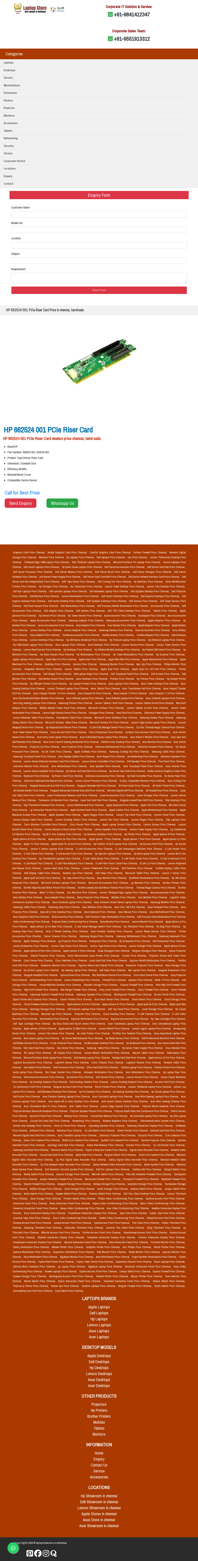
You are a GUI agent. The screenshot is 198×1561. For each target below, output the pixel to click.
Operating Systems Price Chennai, (107, 1125)
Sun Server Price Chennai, (71, 1048)
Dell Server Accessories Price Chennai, (125, 567)
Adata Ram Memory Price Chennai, (106, 1145)
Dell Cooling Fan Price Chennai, (115, 581)
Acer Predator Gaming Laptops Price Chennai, (67, 1096)
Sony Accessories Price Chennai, (153, 630)
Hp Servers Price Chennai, (53, 615)
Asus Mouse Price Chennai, (133, 912)
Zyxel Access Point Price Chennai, (112, 1223)
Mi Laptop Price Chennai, (38, 1052)
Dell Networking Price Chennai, (46, 980)
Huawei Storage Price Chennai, (30, 1276)
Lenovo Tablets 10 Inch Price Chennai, (148, 708)
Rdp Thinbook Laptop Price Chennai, (92, 562)
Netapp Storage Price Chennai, (109, 1184)
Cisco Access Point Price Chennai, (68, 732)
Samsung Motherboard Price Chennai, (137, 936)
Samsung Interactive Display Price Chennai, (150, 1125)
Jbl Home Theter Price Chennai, (168, 785)
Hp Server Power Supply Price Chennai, (143, 1048)
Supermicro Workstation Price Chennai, (74, 1252)
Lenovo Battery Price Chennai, (46, 630)
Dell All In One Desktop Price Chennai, (121, 742)
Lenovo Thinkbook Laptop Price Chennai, (150, 1086)
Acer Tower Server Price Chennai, (31, 732)
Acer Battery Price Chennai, (122, 625)
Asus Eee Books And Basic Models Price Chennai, (39, 698)
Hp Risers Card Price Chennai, (68, 776)
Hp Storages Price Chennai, (54, 586)
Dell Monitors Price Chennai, (45, 596)
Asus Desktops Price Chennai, (92, 678)
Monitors (9, 116)
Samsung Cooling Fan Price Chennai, (129, 751)
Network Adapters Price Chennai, (120, 1121)
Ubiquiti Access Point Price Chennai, (166, 1218)
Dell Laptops (99, 1313)
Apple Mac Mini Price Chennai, (124, 659)
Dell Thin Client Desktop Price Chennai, (130, 610)
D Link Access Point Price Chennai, (74, 853)
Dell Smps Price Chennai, (110, 873)
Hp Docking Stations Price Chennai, (49, 1082)
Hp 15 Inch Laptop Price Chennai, (42, 970)
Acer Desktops (99, 1385)
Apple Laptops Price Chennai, (28, 659)
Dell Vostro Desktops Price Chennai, (120, 596)
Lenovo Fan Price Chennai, (115, 819)
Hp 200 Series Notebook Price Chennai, (87, 640)
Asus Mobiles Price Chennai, (97, 907)
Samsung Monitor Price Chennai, (117, 664)
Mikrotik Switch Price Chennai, (108, 1174)
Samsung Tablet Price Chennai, (30, 907)
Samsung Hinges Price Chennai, (97, 936)
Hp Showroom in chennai (99, 1496)
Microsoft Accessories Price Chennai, (109, 882)
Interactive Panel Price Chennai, (30, 1203)
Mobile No (17, 223)
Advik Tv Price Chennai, (167, 980)
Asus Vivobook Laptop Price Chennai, (72, 902)
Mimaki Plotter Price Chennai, (68, 1247)
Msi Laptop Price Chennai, (142, 970)
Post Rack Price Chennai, (171, 761)
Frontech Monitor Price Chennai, (168, 1242)
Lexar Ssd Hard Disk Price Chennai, (99, 800)
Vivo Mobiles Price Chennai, (153, 897)
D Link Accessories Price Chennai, (95, 848)
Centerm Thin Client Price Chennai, (125, 1227)
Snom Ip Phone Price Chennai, (70, 1125)
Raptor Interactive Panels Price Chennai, (106, 1150)
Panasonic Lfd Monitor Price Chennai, (59, 800)
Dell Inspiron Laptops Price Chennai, (87, 1009)
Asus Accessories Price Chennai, (167, 892)
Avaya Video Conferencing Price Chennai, (82, 1208)
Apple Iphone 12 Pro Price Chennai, (166, 1057)
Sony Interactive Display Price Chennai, (45, 1213)
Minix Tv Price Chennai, (53, 892)
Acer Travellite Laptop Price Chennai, (78, 1135)
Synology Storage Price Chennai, (48, 1009)
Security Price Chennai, (150, 1135)
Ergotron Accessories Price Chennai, (130, 1018)
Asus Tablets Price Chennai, (106, 688)
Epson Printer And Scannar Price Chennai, (36, 999)
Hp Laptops (99, 1319)
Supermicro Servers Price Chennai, (134, 1261)
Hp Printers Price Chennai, (151, 678)
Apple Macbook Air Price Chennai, (160, 659)
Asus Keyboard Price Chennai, (100, 912)
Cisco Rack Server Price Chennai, (151, 975)
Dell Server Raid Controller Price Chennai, (105, 576)
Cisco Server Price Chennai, (39, 960)
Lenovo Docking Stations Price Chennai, (132, 1082)
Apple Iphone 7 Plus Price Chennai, (142, 839)
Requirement (18, 269)
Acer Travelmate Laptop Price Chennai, (129, 1023)
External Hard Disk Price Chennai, (167, 1130)
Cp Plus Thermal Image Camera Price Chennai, (160, 727)
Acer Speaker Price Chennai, (106, 766)
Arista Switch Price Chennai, (39, 1193)
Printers (8, 100)
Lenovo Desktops (99, 1373)
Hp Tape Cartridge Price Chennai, (168, 1018)
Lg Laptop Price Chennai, (72, 1266)
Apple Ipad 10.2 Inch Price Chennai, (42, 878)
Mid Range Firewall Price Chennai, (79, 989)
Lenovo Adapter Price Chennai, (80, 630)
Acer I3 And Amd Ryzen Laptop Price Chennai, (104, 737)
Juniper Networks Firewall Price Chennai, (61, 1179)
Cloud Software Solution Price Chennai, (45, 1004)
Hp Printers (99, 1410)
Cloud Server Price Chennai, (147, 999)
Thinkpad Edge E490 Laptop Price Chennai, (47, 562)
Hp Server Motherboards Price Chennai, (83, 1038)
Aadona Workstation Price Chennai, (32, 1252)
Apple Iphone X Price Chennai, (79, 950)
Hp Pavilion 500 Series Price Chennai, (162, 649)
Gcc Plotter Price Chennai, (137, 1247)
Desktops (9, 70)
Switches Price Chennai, (70, 1130)
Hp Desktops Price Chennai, (78, 649)
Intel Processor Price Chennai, (69, 1067)
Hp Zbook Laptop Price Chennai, (168, 1091)
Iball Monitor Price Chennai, (112, 1252)
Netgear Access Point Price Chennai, (73, 1086)
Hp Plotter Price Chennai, (138, 834)
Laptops (8, 62)
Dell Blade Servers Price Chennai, (31, 1043)
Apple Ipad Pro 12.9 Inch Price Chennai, (154, 669)
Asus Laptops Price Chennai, (124, 683)
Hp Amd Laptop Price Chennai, (150, 853)
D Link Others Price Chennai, (39, 853)
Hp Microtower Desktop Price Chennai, (104, 1043)
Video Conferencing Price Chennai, (31, 921)
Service (8, 153)
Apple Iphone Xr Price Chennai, (119, 1004)
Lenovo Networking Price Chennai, (82, 980)
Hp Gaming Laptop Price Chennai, (79, 970)
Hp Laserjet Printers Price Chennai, (88, 683)
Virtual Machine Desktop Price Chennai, (60, 984)
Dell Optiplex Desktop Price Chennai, (150, 591)
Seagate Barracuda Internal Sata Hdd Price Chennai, (78, 790)
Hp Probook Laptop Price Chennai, (128, 640)
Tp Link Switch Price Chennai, (100, 1130)
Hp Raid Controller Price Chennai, (145, 776)
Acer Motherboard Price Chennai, (70, 766)
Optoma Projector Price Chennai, (158, 1140)
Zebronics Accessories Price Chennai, (105, 776)
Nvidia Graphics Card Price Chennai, (68, 552)
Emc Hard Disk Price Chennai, (39, 1048)
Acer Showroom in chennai (99, 1525)
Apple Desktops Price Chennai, (40, 941)
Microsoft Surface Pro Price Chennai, (110, 722)
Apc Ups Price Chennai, (149, 664)
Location (16, 238)
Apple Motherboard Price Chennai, (160, 810)
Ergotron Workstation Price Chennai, (90, 1018)
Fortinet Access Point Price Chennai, (102, 1232)
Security (9, 146)
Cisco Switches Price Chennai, (71, 960)
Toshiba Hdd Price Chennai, (147, 1169)
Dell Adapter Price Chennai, (59, 610)
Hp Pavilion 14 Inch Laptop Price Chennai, (115, 844)
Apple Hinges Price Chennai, (99, 814)
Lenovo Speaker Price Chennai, (111, 829)
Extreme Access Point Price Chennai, (32, 1223)
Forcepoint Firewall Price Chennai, (141, 1179)
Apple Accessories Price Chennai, (48, 620)
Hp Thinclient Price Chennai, (139, 926)
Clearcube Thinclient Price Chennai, (84, 1227)
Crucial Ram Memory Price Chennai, (110, 1116)
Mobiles (99, 1422)
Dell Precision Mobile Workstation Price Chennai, (123, 606)
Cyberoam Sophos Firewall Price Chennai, (52, 994)
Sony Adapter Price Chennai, (45, 635)
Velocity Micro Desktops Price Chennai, (35, 1266)
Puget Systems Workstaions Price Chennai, (154, 1257)
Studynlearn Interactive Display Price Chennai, (38, 1242)
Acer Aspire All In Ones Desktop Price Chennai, (74, 1101)
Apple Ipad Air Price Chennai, (152, 1004)
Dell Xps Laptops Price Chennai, (30, 591)
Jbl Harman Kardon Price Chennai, (31, 790)
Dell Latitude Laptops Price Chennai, (68, 591)
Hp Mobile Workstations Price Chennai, (149, 878)
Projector (9, 108)
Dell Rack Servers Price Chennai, (41, 606)
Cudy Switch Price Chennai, (69, 1291)
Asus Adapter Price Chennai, (60, 897)
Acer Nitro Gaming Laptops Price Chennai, (157, 1096)
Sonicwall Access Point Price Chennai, (33, 1291)
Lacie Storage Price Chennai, (153, 795)
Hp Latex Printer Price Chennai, (94, 1033)
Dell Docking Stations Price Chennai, (89, 1082)
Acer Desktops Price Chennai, (104, 644)
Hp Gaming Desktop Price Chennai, (131, 1091)
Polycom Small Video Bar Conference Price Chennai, (141, 1111)
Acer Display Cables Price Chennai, (76, 756)
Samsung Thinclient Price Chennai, (43, 1227)
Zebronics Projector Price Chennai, (118, 1135)
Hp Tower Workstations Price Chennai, (134, 654)
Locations (9, 168)
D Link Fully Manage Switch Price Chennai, (112, 727)
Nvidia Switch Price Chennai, (39, 1174)
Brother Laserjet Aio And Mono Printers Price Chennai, (106, 887)
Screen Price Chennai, (135, 955)
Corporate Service (14, 161)
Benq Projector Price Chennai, (93, 897)
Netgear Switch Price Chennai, (121, 1155)
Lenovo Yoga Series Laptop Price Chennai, (154, 722)
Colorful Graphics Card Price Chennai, (111, 552)
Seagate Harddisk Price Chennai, (41, 975)
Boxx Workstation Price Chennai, (41, 1257)
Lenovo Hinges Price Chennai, (148, 819)
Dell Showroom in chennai (99, 1502)
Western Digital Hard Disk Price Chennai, (34, 1135)
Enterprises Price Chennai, (103, 941)
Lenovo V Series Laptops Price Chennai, (52, 848)
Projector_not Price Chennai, (45, 746)
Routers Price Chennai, (139, 1145)
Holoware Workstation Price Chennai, (104, 1072)
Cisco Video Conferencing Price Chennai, (75, 1218)
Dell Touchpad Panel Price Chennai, (130, 674)
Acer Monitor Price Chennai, (157, 742)
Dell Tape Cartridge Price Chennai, (32, 1023)
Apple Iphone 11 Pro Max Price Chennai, (51, 926)
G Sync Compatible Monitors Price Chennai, (143, 780)
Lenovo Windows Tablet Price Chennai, (34, 717)
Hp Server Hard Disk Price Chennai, (127, 771)
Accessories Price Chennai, (165, 606)
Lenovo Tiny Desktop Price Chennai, (166, 586)
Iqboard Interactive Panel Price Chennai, (86, 1242)
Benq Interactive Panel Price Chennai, (70, 1203)
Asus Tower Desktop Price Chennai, (160, 683)
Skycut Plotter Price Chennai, (147, 1276)
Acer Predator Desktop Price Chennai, (112, 931)
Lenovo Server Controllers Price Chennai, (104, 761)
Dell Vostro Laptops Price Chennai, (42, 567)
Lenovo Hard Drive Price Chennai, (62, 868)
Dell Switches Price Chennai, (138, 868)
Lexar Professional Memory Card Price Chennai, (72, 795)
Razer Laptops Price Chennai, (169, 1261)
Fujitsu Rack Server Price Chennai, (56, 1261)
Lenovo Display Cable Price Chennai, (33, 819)
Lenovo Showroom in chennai (99, 1508)
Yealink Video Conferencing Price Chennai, (122, 1218)
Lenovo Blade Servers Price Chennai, (156, 931)
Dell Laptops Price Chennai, (111, 557)
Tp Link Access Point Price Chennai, (32, 1086)
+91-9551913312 (132, 38)
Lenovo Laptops (99, 1325)
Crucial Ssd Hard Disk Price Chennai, (50, 1121)
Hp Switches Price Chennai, (149, 581)
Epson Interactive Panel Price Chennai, (80, 1281)
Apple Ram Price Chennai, (89, 1155)
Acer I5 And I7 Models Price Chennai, (149, 737)
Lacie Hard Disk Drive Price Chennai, (108, 960)
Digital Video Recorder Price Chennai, (150, 1150)
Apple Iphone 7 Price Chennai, (105, 839)
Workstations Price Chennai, (55, 1018)
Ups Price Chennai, (138, 557)
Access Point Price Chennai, (170, 1082)
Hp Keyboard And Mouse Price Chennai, (67, 727)
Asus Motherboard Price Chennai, (167, 912)
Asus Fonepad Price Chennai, (163, 907)
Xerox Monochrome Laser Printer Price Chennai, (94, 955)
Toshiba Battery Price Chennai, (118, 635)
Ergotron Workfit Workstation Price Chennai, (153, 960)
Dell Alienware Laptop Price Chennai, (109, 591)
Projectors (99, 1404)
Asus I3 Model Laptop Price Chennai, (85, 698)
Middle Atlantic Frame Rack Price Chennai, (63, 708)
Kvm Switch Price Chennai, (38, 1067)
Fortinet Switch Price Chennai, (80, 1198)
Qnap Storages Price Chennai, (114, 950)
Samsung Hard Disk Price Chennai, (31, 1150)
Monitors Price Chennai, (52, 557)
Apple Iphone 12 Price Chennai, (40, 1028)
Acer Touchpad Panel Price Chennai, (143, 766)
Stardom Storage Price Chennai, (101, 984)
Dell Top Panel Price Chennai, (124, 1009)
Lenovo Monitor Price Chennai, (148, 921)
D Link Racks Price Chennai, (39, 863)
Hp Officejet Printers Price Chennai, (49, 683)
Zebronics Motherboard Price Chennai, (115, 746)
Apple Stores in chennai (99, 1514)
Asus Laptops (99, 1331)
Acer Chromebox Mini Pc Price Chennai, (46, 1106)
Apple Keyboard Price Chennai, (122, 805)
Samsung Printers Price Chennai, (75, 703)
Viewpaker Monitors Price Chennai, (43, 669)
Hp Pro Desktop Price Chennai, (95, 1091)
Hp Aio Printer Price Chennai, (169, 994)
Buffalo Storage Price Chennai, (46, 1189)
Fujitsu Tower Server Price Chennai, (95, 1261)
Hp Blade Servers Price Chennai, (122, 1038)
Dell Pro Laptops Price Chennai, (113, 1169)
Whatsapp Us (62, 503)
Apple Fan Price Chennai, (154, 805)
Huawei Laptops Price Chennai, (61, 1271)
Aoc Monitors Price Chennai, (82, 892)
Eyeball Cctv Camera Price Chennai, (120, 1140)
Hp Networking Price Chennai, (143, 756)
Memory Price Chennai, (76, 1116)
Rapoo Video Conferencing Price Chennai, (116, 1203)
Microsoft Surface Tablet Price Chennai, (66, 722)
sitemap (63, 1543)
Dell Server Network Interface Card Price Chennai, (154, 576)
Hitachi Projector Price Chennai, (48, 955)
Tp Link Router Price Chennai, (169, 1145)
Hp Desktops (99, 1367)
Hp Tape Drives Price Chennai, (79, 878)
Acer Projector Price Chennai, (77, 746)
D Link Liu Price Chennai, (153, 863)
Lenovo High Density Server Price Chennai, (65, 712)
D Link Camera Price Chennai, (154, 1014)
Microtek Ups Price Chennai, (57, 1014)
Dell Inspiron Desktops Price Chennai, (160, 596)
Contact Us (99, 1465)
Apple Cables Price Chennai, (124, 810)
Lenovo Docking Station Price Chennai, (76, 819)
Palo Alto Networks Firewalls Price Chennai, (149, 1174)
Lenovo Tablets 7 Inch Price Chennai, (114, 703)
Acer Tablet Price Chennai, (84, 1106)
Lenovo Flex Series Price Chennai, (56, 1033)
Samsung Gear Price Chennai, (64, 907)
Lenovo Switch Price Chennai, (115, 1028)
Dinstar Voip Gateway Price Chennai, (33, 1125)
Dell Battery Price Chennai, (91, 610)
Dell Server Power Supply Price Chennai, (60, 576)
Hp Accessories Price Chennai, (120, 615)
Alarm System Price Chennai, (159, 1164)
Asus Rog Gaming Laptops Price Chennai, (35, 703)
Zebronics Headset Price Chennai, (156, 746)
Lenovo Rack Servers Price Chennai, (43, 649)
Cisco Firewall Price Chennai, (154, 989)
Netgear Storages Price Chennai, (150, 950)
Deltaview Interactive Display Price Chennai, (112, 1237)
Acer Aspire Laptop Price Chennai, (42, 1038)
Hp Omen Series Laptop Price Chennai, (82, 567)
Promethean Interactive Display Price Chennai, (93, 1213)
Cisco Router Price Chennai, (85, 824)
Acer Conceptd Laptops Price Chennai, (112, 1096)
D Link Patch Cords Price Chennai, (140, 858)
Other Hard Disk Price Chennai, (103, 1067)
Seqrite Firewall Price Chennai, (40, 1184)
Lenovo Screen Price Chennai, (160, 824)
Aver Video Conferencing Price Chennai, (128, 1208)
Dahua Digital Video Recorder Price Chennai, (134, 1159)
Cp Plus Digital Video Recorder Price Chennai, (81, 1159)
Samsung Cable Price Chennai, (168, 751)
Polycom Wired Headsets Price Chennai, (163, 1106)
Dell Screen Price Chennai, (165, 674)
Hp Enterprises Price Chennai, (135, 941)
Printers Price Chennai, (122, 678)
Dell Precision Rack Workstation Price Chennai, (161, 916)
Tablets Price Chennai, (165, 610)
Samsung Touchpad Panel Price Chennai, (35, 756)
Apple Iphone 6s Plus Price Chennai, (68, 839)
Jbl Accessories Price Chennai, (68, 916)
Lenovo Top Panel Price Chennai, (134, 814)
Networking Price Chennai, (86, 1121)
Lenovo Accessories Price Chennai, (56, 625)
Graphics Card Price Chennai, (29, 552)
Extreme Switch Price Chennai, (105, 1193)
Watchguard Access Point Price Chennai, (72, 1276)
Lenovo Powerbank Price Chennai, (101, 868)
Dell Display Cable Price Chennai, (42, 873)
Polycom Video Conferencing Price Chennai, (75, 921)
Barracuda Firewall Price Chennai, (103, 1179)
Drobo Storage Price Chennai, (113, 1189)
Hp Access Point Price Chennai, (157, 844)
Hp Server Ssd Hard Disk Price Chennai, (87, 771)
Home (99, 1453)
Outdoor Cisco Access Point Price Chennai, (148, 732)
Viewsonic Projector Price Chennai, (145, 965)
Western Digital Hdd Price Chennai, (125, 790)
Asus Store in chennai (99, 1520)
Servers (8, 78)
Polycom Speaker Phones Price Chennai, (91, 1111)
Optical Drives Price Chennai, (75, 975)
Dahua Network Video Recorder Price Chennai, (118, 1164)
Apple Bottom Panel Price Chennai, (89, 810)
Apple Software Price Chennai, (91, 751)
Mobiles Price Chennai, (123, 897)
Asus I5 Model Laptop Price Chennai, (125, 698)
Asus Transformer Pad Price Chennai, (142, 688)
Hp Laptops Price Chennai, (80, 557)
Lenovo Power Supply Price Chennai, (149, 829)
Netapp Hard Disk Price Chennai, (129, 1057)
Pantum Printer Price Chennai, (169, 1067)
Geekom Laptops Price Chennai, (99, 1286)
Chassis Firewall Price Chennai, (137, 984)
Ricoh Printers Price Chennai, (111, 1086)
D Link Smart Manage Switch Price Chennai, (98, 926)
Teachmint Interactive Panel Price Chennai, (127, 1281)
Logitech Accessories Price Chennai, (33, 1062)
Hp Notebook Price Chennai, (141, 1043)
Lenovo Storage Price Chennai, (146, 946)
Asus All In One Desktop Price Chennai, (61, 912)
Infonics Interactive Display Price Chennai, (161, 1237)
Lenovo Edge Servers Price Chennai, (121, 1106)
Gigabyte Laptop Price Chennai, (106, 1266)
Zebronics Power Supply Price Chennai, (164, 712)
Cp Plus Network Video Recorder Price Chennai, (65, 1164)
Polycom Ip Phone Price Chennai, (31, 1286)
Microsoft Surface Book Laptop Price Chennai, (48, 1057)
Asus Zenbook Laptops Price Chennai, (165, 698)
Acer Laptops (99, 1337)
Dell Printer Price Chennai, (27, 1096)
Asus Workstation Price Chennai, (113, 1257)
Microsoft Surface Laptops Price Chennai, (64, 882)
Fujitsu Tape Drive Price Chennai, (167, 1213)
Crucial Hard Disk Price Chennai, (57, 1155)
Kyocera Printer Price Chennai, (46, 1116)
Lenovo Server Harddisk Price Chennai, (44, 771)
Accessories (11, 123)
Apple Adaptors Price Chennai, (164, 620)
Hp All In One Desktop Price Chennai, (62, 834)
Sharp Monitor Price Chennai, (145, 1252)
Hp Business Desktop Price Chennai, (103, 834)
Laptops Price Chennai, (140, 980)
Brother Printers (99, 1416)
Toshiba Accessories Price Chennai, (81, 635)
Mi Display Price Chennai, (68, 1052)
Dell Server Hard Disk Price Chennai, (166, 567)
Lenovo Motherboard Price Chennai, (86, 805)
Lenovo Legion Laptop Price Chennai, (152, 1028)
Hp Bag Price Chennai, (168, 926)
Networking (11, 138)
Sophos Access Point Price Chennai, (98, 1271)
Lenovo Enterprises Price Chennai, (31, 946)
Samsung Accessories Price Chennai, (126, 620)
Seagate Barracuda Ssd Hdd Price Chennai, (53, 785)
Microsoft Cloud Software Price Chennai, (116, 717)
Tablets (8, 131)
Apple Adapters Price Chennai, (154, 625)
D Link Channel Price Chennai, (66, 1043)
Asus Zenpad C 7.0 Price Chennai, (167, 693)
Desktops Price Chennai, (58, 664)
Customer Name (20, 207)
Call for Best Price (22, 492)
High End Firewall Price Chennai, (41, 989)
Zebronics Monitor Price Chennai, (31, 766)
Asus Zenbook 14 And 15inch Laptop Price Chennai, (121, 902)
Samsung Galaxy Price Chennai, (157, 717)
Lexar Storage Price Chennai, (158, 1009)
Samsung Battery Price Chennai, (116, 630)
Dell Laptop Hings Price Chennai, (91, 674)
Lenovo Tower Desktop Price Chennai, (125, 586)
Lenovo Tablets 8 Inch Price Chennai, (155, 703)
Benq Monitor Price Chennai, (115, 921)
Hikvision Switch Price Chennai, (67, 1150)
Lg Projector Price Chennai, (73, 941)
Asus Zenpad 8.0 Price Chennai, (95, 693)
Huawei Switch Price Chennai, (72, 1193)
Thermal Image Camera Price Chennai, (156, 887)
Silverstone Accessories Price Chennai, (44, 1077)
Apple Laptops (99, 1307)
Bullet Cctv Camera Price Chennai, (80, 1140)
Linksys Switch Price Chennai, (135, 1271)
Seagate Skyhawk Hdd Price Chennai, (97, 785)
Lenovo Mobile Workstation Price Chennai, (107, 1052)
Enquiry (8, 176)
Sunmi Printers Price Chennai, (133, 1130)
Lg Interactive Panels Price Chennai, (49, 810)
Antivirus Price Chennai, (42, 1130)
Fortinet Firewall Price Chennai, (150, 552)
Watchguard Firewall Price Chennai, (133, 994)
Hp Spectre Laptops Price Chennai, (113, 853)
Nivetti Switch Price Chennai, (40, 1281)
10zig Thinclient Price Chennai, (164, 1227)
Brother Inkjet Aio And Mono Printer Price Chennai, (50, 887)
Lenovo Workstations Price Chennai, (81, 596)
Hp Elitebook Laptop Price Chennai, (166, 640)
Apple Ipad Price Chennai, (116, 669)
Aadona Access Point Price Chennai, (165, 1198)
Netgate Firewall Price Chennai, (135, 1286)
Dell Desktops (99, 1361)
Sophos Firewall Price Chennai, (169, 1271)
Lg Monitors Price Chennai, (146, 882)
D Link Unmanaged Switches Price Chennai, (139, 848)
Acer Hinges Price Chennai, (111, 756)
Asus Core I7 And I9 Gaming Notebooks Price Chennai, (71, 742)
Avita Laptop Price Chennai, (28, 1072)
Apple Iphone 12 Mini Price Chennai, (78, 1028)
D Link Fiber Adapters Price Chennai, (74, 863)
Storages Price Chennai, (102, 712)
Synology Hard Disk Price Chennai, (66, 1145)
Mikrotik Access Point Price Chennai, (61, 1232)
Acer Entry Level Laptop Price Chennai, (58, 737)
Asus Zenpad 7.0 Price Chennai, (131, 693)
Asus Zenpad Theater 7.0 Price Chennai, (55, 693)
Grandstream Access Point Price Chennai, (146, 1232)
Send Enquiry (20, 503)
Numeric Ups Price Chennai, (78, 873)
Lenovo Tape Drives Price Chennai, (70, 946)
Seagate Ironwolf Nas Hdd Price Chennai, (142, 800)
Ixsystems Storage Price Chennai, (145, 1184)
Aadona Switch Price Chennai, (147, 1189)
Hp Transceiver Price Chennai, (86, 586)
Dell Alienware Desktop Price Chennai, (57, 1091)
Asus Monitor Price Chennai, (112, 878)
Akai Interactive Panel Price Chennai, (129, 1242)
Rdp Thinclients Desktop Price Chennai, (45, 805)
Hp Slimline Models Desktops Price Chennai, (117, 649)
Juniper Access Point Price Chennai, (73, 1223)
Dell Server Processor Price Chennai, (33, 572)
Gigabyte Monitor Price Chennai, (77, 1257)
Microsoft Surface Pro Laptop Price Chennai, (137, 562)
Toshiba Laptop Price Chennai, (137, 1067)
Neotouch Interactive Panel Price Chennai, (148, 1266)
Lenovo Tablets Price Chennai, (82, 669)
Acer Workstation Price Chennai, (144, 1072)
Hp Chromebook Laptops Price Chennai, (60, 858)
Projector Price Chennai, (88, 1014)
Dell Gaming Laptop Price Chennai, (92, 1057)
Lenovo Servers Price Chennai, (138, 644)
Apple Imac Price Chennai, (93, 659)
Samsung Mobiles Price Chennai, (167, 902)
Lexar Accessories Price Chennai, (118, 795)
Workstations (12, 85)
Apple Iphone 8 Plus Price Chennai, (43, 950)
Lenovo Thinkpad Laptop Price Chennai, (68, 688)
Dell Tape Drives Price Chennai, (79, 581)
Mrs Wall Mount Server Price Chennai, (112, 975)
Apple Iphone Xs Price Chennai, (84, 1004)
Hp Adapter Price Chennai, (152, 615)
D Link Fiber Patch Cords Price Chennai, (117, 863)
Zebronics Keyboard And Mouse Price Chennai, (49, 780)
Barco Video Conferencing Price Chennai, (162, 1203)
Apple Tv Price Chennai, (37, 844)
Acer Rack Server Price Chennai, (112, 999)
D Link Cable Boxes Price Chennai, (101, 858)
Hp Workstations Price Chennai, (94, 654)
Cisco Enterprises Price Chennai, (106, 732)
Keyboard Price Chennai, (37, 776)
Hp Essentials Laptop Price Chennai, (149, 1116)
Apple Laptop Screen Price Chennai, (122, 824)
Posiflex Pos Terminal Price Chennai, (133, 1033)
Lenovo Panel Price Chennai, (169, 814)
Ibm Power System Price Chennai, (63, 1072)
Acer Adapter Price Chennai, (91, 625)
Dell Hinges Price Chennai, (57, 674)
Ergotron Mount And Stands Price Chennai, (101, 965)
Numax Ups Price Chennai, (65, 1286)
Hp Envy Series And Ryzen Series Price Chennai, (80, 1023)
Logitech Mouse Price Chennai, (72, 1062)
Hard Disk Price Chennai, (129, 712)
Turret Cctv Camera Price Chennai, (156, 1155)
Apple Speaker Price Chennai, (65, 814)
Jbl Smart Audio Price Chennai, (134, 785)
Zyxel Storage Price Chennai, (80, 1189)
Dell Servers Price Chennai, (144, 601)
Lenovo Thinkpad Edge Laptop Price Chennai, (124, 892)
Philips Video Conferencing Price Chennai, (121, 1198)
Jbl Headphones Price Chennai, (162, 790)
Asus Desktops (99, 1379)
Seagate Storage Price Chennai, (74, 1184)
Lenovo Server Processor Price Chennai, (96, 780)
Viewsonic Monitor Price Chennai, (59, 965)
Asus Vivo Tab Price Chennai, (130, 907)
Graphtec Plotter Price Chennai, (103, 1247)
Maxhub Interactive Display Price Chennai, (62, 1237)
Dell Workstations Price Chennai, (78, 606)
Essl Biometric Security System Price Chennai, (70, 1169)
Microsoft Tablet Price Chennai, (142, 873)
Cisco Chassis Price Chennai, (108, 1062)
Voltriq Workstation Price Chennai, (32, 1247)
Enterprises (10, 93)
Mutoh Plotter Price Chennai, (169, 1247)
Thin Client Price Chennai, (146, 1223)
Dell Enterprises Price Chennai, (169, 941)
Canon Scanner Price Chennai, (61, 936)
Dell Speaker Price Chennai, (142, 761)
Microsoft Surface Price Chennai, (106, 708)
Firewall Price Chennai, (114, 980)
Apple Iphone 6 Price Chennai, (169, 834)
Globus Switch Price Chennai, (169, 1281)
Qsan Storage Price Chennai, (46, 1198)
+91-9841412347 (132, 14)
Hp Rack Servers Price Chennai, (57, 654)
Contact (8, 184)
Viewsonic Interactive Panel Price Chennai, (36, 1208)
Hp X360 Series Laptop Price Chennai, (33, 644)
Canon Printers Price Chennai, (76, 999)
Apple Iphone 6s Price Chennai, (30, 839)
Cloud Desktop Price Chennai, (119, 1014)
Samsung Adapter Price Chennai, (86, 620)
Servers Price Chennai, (85, 664)
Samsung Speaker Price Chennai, (94, 994)
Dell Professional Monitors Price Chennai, (163, 1038)
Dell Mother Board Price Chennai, (57, 678)
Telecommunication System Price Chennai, (162, 1121)
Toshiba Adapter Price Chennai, (153, 635)
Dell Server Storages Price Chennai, (153, 572)
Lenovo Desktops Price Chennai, (47, 640)
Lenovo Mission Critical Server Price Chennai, (69, 829)
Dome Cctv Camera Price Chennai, (42, 1140)
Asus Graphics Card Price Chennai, (31, 916)
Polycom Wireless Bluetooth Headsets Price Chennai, (41, 1111)
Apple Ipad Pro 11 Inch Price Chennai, (72, 844)
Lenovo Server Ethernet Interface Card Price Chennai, (52, 761)
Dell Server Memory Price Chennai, (74, 572)
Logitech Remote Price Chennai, (144, 1062)
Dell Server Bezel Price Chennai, (113, 572)
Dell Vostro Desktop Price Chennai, (66, 601)
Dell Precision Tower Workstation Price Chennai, (110, 916)
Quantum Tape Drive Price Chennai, (32, 1218)
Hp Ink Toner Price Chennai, (57, 751)
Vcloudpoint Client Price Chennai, (74, 717)
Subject (15, 254)
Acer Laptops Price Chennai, (70, 644)
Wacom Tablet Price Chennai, (149, 1052)
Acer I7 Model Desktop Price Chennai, (67, 931)
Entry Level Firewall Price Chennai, (117, 989)
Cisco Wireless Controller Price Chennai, (46, 824)
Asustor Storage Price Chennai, (73, 1174)
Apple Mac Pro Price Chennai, (61, 659)
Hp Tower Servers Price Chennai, (85, 615)
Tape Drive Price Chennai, (133, 1213)
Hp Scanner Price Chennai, (170, 654)
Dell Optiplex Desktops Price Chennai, (107, 601)
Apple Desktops (99, 1355)
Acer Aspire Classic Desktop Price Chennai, (125, 1101)
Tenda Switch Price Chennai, (169, 1286)
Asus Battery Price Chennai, (28, 897)
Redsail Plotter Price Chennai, (112, 1276)
